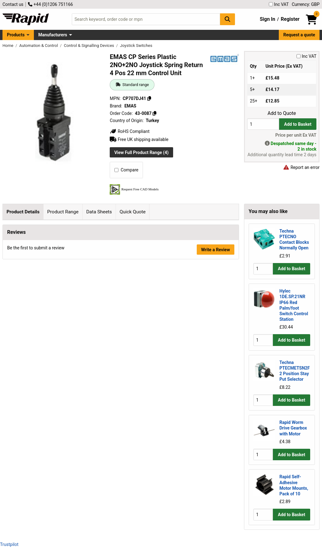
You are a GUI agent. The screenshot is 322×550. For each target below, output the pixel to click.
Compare (126, 169)
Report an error (301, 167)
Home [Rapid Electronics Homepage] (8, 45)
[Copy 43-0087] (154, 113)
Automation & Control (39, 45)
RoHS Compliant (130, 131)
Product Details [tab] (23, 212)
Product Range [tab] (63, 212)
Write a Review (215, 490)
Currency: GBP (306, 4)
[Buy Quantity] (263, 124)
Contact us (12, 4)
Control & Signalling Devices (89, 45)
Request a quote (299, 34)
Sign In (267, 19)
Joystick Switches (136, 45)
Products (16, 34)
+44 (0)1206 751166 (50, 4)
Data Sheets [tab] (99, 212)
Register (290, 19)
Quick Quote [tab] (133, 212)
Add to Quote (282, 113)
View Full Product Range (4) (141, 152)
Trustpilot (9, 544)
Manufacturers (52, 34)
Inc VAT (279, 4)
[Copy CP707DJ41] (149, 98)
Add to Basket (297, 124)
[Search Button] (227, 19)
